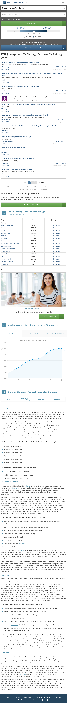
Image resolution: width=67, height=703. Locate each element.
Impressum (27, 698)
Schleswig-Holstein (7, 262)
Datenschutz (57, 698)
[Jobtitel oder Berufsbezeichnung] (33, 8)
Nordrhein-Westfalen (8, 249)
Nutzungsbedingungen (42, 698)
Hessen (3, 241)
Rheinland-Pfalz (6, 251)
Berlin (3, 230)
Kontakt (8, 698)
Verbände (22, 543)
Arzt (22, 550)
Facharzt (27, 486)
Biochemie (14, 625)
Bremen (3, 236)
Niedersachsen (6, 246)
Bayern (3, 228)
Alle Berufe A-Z (5, 270)
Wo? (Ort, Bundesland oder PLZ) (11, 19)
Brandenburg (5, 233)
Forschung (22, 674)
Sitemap (36, 700)
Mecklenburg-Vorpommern (10, 243)
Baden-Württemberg (7, 225)
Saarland (4, 254)
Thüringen (4, 264)
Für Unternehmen (24, 700)
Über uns (17, 698)
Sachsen (3, 256)
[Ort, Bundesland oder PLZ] (33, 14)
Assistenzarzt (14, 488)
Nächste (41, 183)
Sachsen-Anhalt (6, 259)
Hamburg (4, 238)
